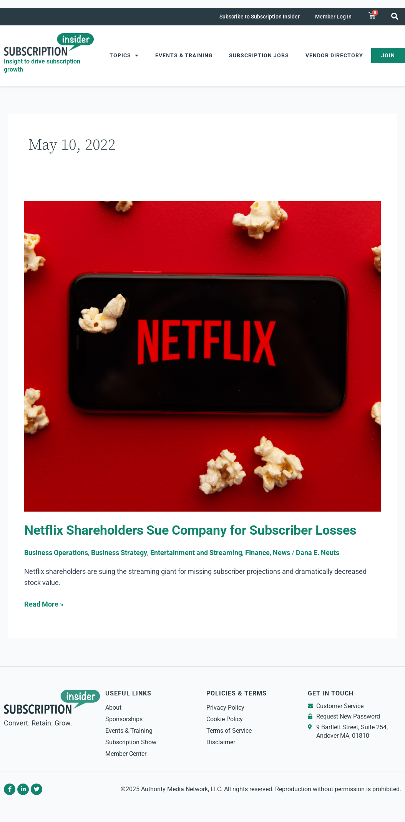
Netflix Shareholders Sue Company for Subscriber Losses (190, 530)
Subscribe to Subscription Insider (259, 16)
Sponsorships (124, 719)
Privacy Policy (225, 707)
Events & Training (184, 55)
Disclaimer (220, 742)
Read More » (43, 603)
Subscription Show (130, 742)
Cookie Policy (224, 719)
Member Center (125, 753)
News (281, 553)
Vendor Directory (334, 55)
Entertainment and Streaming (196, 553)
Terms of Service (229, 730)
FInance (257, 553)
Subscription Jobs (259, 55)
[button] (394, 16)
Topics (124, 55)
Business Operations (56, 553)
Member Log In (333, 16)
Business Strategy (119, 553)
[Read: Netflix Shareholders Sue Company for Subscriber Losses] (202, 356)
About (113, 707)
